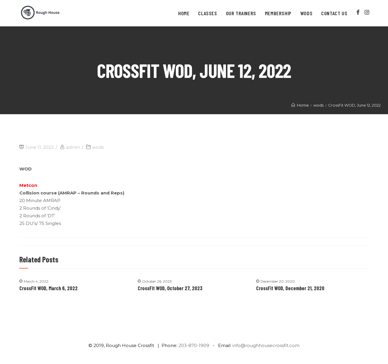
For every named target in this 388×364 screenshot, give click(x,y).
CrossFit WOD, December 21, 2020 (290, 288)
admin (73, 147)
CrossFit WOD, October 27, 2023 (170, 288)
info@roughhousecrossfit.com (265, 345)
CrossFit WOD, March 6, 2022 (48, 288)
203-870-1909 (193, 345)
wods (98, 147)
